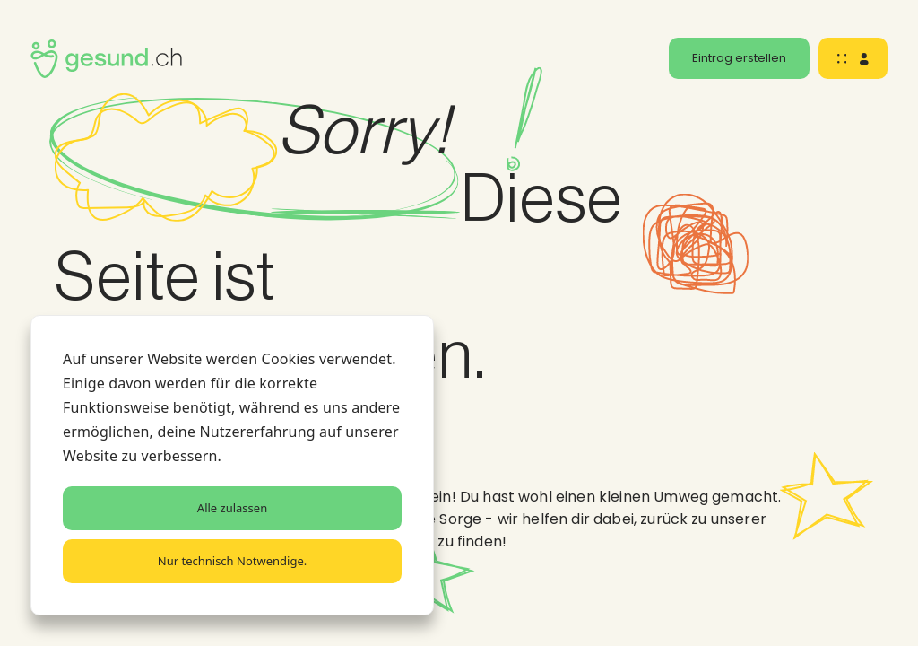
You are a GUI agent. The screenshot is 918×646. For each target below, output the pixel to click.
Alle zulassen (232, 508)
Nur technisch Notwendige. (232, 561)
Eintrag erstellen (739, 57)
